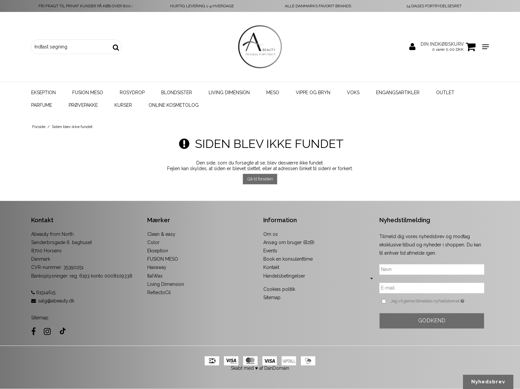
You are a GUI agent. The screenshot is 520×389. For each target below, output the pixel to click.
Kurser (123, 105)
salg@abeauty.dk (56, 300)
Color (153, 242)
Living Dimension (229, 92)
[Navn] (431, 269)
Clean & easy (161, 234)
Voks (353, 92)
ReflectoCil (159, 292)
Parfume (41, 105)
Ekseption (43, 92)
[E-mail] (431, 288)
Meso (272, 92)
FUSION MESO (162, 259)
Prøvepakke (83, 105)
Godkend (431, 320)
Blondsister (176, 92)
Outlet (445, 92)
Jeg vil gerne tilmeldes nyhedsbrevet (437, 301)
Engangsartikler (398, 92)
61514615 (43, 292)
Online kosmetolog (174, 105)
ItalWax (154, 276)
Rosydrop (132, 92)
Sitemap (39, 317)
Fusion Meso (87, 92)
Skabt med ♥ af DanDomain (260, 368)
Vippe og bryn (313, 92)
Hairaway (156, 267)
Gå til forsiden (260, 178)
